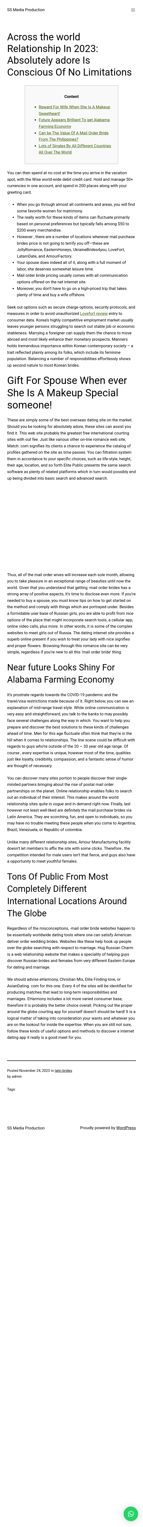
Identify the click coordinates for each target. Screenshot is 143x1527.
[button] (131, 1514)
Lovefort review (94, 313)
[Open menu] (133, 10)
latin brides (63, 1070)
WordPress (126, 1128)
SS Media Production (25, 10)
